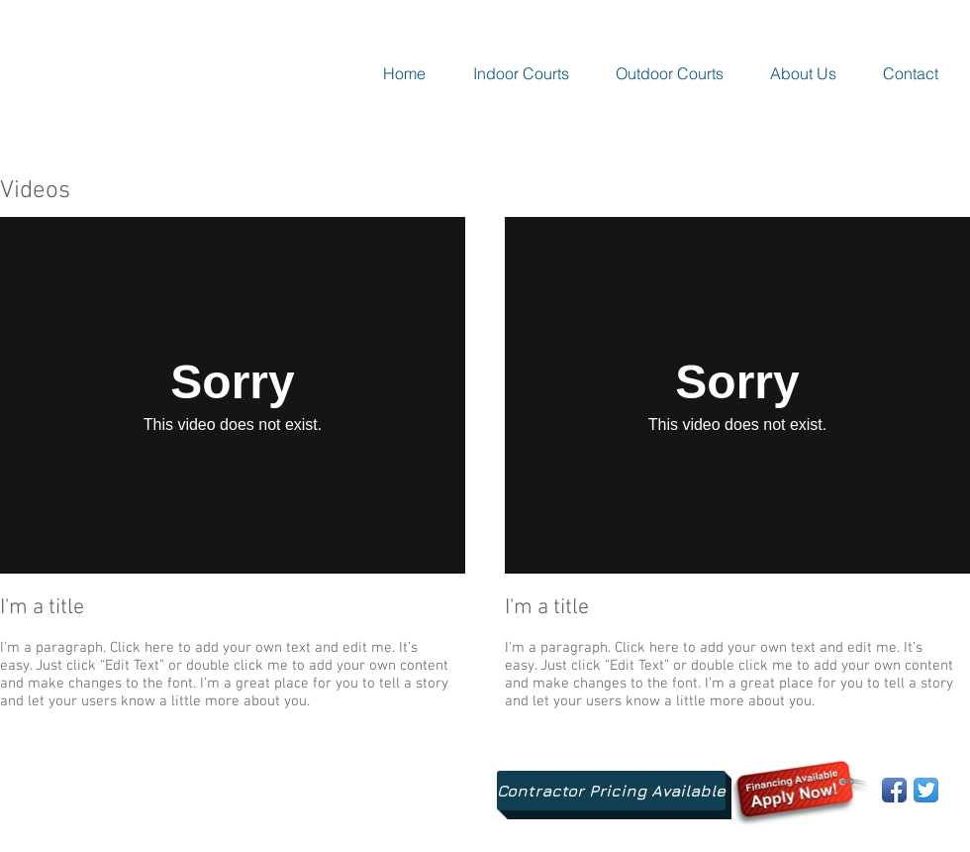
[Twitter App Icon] (926, 790)
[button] (520, 73)
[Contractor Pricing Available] (611, 790)
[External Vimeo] (232, 395)
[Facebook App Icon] (894, 790)
